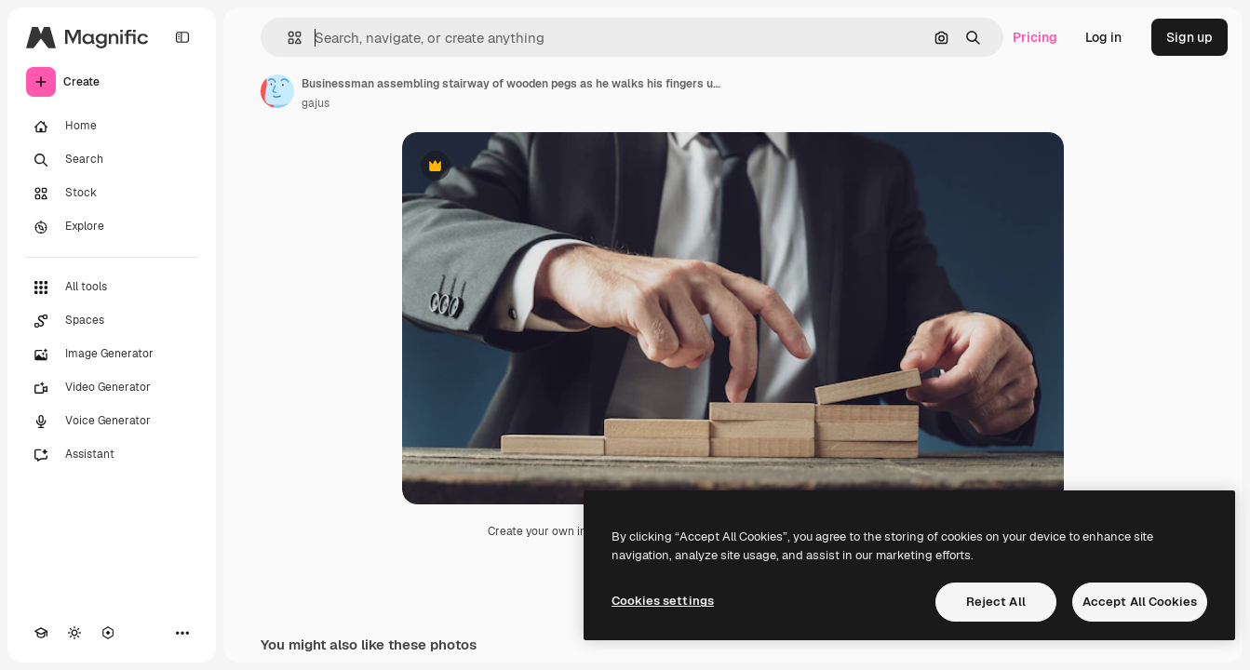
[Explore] (111, 227)
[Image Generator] (111, 354)
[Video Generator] (111, 388)
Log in (1103, 37)
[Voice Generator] (111, 421)
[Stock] (111, 193)
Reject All (996, 602)
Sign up (1189, 37)
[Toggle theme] (74, 633)
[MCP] (108, 633)
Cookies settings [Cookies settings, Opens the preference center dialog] (663, 601)
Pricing (1035, 37)
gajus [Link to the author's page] (315, 103)
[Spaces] (111, 321)
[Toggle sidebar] (182, 37)
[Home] (111, 126)
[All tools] (111, 287)
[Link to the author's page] (277, 91)
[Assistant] (111, 455)
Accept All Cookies (1139, 602)
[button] (287, 38)
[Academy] (41, 633)
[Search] (111, 160)
